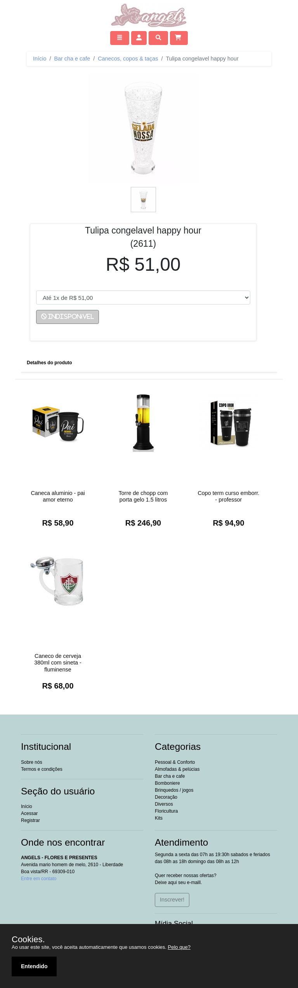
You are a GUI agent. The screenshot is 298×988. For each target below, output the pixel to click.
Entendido (34, 966)
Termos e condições (41, 769)
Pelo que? (179, 947)
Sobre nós (31, 762)
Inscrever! (172, 899)
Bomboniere (167, 783)
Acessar (29, 813)
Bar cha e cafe (72, 58)
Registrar (30, 820)
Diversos (164, 804)
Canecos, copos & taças (128, 58)
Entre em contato (38, 878)
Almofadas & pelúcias (177, 769)
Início (39, 58)
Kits (159, 818)
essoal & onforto (175, 762)
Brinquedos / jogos (174, 790)
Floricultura (166, 811)
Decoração (166, 797)
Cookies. (28, 939)
